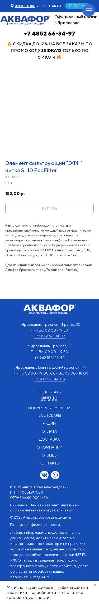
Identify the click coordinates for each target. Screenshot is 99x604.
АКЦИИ (49, 423)
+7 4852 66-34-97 (49, 33)
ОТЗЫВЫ (49, 455)
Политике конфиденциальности (45, 595)
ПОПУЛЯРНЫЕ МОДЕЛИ (49, 408)
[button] (25, 6)
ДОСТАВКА (49, 439)
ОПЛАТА (49, 431)
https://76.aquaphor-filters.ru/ (57, 270)
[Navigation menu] (89, 10)
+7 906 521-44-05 (49, 379)
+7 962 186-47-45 (50, 357)
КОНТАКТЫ (52, 6)
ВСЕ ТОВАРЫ (50, 416)
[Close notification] (95, 585)
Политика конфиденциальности (35, 525)
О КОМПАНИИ (49, 447)
